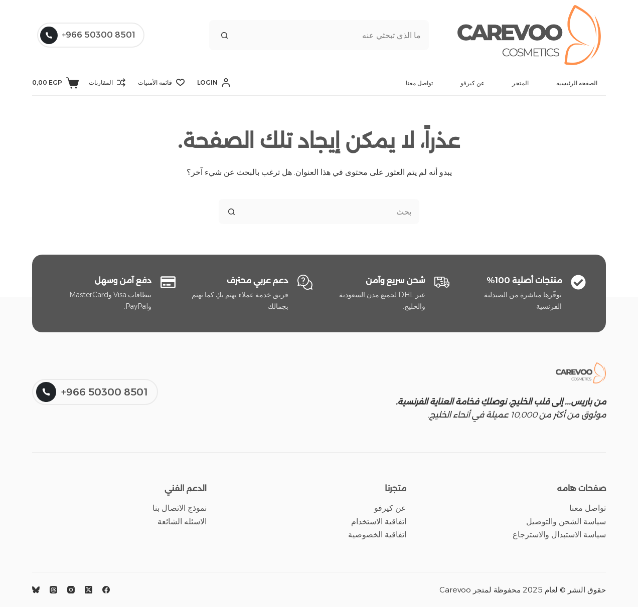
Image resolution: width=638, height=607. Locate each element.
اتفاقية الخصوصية (377, 534)
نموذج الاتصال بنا (179, 508)
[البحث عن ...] (334, 35)
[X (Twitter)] (88, 589)
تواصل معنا (419, 83)
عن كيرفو (472, 83)
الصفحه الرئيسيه (576, 83)
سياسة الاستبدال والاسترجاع (559, 534)
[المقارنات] (107, 83)
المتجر (520, 83)
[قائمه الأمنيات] (161, 83)
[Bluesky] (36, 589)
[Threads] (53, 589)
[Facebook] (106, 589)
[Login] (213, 83)
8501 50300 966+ (87, 35)
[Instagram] (71, 589)
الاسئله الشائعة (182, 521)
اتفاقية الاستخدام (378, 521)
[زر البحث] (224, 35)
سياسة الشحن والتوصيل (566, 521)
